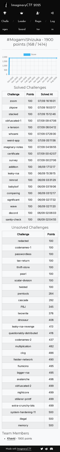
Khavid (11, 438)
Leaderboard (22, 21)
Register (38, 21)
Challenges (5, 21)
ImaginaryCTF (24, 449)
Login (52, 21)
